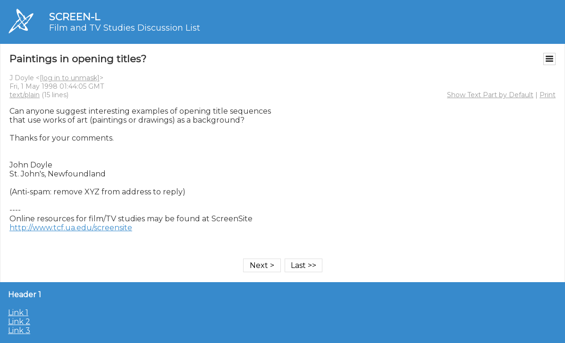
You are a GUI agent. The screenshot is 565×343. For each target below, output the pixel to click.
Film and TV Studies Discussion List (124, 28)
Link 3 (19, 330)
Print (548, 95)
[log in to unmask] (70, 78)
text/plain (24, 95)
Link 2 (19, 321)
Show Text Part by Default (490, 95)
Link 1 (18, 312)
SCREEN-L (74, 17)
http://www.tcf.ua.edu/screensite (70, 227)
